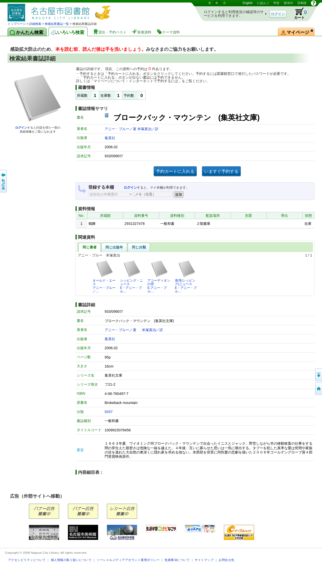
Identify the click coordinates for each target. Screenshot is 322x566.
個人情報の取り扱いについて (71, 559)
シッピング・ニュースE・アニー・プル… (131, 276)
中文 (276, 3)
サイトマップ (204, 559)
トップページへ (318, 388)
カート (298, 14)
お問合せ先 (226, 559)
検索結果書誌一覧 (57, 24)
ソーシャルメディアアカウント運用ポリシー (128, 559)
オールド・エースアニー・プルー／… (104, 276)
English (248, 3)
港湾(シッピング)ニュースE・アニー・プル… (186, 276)
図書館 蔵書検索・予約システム (60, 10)
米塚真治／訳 (147, 129)
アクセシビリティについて (27, 559)
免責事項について (177, 559)
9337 (109, 412)
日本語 (301, 3)
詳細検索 (35, 24)
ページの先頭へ (318, 375)
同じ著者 (90, 247)
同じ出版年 (114, 247)
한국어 (288, 3)
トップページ (17, 24)
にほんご (263, 3)
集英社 (110, 138)
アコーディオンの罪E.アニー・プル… (158, 276)
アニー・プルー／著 (121, 129)
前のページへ (4, 181)
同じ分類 (139, 247)
